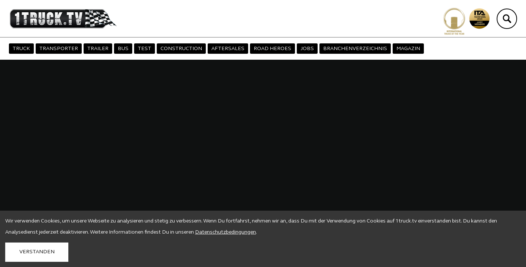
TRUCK (21, 49)
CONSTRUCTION (181, 49)
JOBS (307, 49)
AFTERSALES (227, 49)
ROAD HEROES (272, 49)
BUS (123, 49)
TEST (144, 49)
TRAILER (97, 49)
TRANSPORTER (58, 49)
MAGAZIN (408, 49)
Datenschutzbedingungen (225, 232)
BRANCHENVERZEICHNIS (355, 49)
